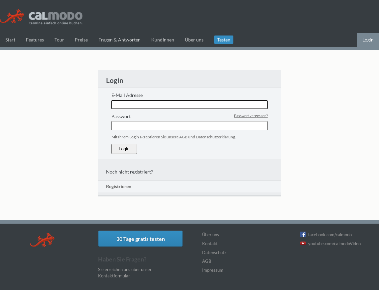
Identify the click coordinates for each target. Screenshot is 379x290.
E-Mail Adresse (127, 95)
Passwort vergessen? (251, 115)
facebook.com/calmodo (330, 234)
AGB (206, 261)
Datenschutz (214, 252)
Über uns (210, 234)
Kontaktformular (114, 275)
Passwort (121, 116)
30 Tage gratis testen (140, 239)
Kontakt (210, 243)
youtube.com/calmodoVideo (334, 243)
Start (10, 39)
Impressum (212, 270)
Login (368, 39)
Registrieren (118, 186)
